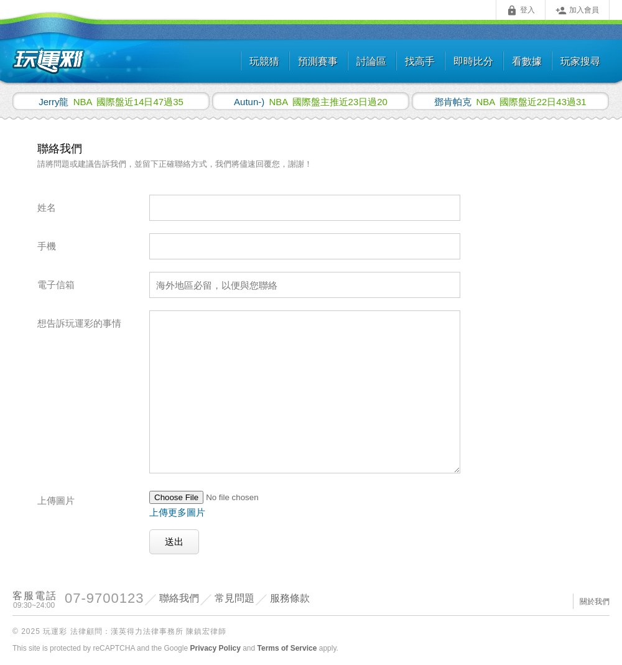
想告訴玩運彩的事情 (79, 323)
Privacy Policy (215, 648)
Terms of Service (287, 648)
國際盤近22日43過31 (510, 101)
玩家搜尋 (580, 61)
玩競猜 (264, 61)
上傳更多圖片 (177, 512)
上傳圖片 (56, 500)
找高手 (420, 61)
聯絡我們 (179, 598)
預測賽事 (318, 61)
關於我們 (595, 601)
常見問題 (234, 598)
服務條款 (290, 598)
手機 (46, 246)
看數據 (527, 61)
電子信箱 (56, 284)
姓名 (46, 207)
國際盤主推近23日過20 (311, 101)
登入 (520, 10)
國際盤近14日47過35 (111, 101)
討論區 (371, 61)
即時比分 (473, 61)
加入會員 (577, 10)
